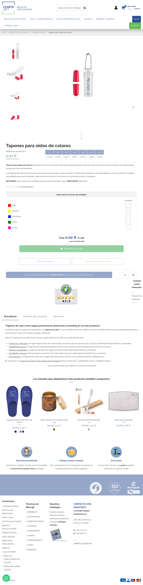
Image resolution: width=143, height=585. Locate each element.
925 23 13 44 (80, 530)
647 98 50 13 (80, 533)
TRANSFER (32, 526)
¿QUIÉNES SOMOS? (10, 506)
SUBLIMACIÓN (33, 517)
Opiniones (58, 316)
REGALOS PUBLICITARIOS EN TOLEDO (12, 559)
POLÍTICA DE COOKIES (11, 521)
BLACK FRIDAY (10, 552)
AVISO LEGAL (8, 517)
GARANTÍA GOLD (9, 533)
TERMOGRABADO (34, 540)
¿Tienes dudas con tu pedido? (59, 275)
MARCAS (6, 548)
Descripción (10, 316)
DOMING (31, 536)
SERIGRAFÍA (32, 512)
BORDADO (31, 550)
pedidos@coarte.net (83, 543)
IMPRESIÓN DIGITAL (35, 521)
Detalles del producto (35, 316)
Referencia (10, 151)
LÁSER (30, 545)
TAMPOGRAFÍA (33, 531)
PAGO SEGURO (8, 537)
